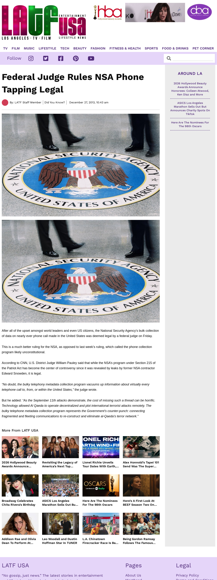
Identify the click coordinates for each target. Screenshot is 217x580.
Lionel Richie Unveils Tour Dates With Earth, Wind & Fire (99, 464)
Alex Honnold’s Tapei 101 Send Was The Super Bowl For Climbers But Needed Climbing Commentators (141, 464)
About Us (133, 575)
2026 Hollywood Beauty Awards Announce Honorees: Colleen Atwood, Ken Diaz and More (19, 464)
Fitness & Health (125, 48)
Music (29, 48)
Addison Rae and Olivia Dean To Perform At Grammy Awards (19, 541)
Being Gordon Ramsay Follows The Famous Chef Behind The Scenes (141, 541)
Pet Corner (203, 48)
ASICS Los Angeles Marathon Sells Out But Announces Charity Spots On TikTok (59, 503)
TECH (64, 48)
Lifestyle (47, 48)
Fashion (98, 48)
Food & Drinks (175, 48)
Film (16, 48)
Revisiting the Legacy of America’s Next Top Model (59, 464)
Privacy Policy (187, 575)
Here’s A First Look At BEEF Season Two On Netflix (138, 503)
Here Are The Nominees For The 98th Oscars (100, 502)
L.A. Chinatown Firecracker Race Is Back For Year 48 (100, 541)
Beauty (80, 48)
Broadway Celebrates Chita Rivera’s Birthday (18, 502)
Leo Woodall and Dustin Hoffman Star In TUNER (59, 541)
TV (5, 48)
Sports (151, 48)
